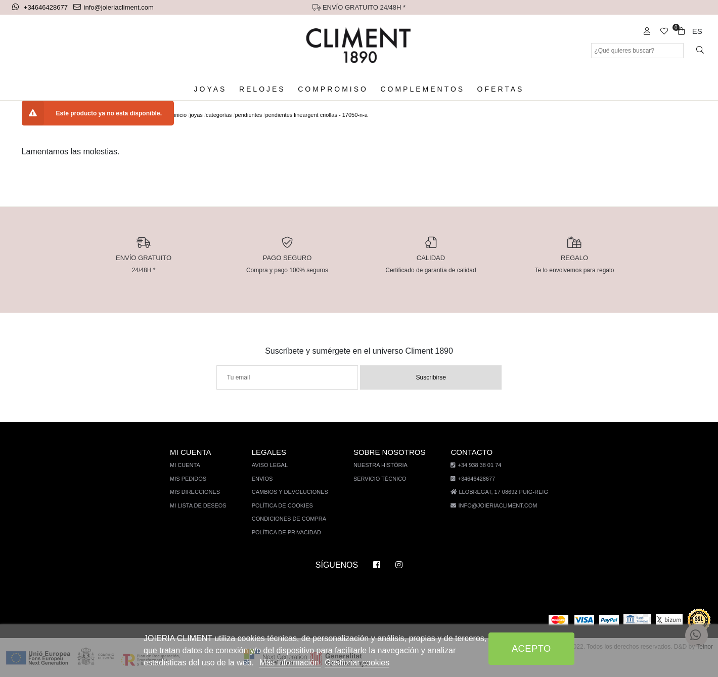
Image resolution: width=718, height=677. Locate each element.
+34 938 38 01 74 (472, 465)
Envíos (265, 479)
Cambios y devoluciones (292, 492)
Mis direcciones (199, 492)
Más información (286, 662)
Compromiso (332, 89)
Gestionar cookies (351, 662)
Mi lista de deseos (202, 505)
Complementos (420, 89)
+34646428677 (41, 7)
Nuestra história (380, 465)
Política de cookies (284, 505)
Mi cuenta (190, 465)
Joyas (215, 89)
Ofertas (496, 89)
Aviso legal (272, 465)
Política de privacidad (288, 532)
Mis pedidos (192, 479)
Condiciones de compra (291, 519)
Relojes (264, 89)
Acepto (531, 648)
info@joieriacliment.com (114, 7)
